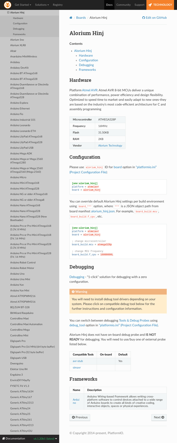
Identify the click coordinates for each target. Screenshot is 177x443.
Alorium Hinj (15, 13)
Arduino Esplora (19, 103)
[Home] (70, 17)
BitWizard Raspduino (21, 313)
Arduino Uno (17, 274)
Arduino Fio (16, 114)
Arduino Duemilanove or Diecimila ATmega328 (29, 96)
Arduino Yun (17, 285)
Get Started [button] (23, 5)
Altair (13, 51)
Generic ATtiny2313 (22, 403)
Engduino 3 (16, 375)
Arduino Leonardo (20, 125)
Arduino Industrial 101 (23, 120)
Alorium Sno (17, 40)
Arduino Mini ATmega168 (24, 183)
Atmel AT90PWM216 (23, 296)
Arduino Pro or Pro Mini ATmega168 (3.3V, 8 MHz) (30, 228)
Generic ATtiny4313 (22, 425)
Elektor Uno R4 (19, 369)
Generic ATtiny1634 (22, 391)
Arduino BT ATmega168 (23, 73)
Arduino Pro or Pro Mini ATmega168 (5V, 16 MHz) (30, 237)
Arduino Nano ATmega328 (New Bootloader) (28, 218)
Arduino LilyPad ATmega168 (26, 136)
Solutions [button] (42, 5)
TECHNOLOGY (160, 5)
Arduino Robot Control (23, 262)
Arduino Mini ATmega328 (24, 188)
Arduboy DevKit (19, 68)
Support (139, 5)
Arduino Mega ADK (21, 153)
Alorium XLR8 (18, 45)
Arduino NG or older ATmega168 (29, 194)
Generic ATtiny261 (21, 420)
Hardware (18, 18)
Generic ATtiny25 (20, 414)
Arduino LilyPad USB (21, 148)
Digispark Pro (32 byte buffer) (27, 352)
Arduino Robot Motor (22, 268)
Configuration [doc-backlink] (84, 157)
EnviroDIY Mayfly (20, 380)
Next (159, 417)
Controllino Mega (20, 330)
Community (123, 5)
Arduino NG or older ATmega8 (27, 200)
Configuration (20, 23)
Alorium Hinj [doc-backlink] (86, 33)
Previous (80, 417)
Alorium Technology (110, 145)
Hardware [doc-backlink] (80, 80)
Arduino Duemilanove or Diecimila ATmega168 (29, 86)
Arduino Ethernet (20, 108)
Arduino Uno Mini (20, 279)
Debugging (18, 29)
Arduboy (15, 62)
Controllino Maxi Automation (26, 324)
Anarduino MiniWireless (23, 56)
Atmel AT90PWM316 (23, 302)
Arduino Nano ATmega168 (25, 205)
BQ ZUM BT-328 (20, 307)
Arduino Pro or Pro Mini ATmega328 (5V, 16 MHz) (30, 255)
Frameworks (19, 34)
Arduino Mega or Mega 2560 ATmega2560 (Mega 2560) (26, 170)
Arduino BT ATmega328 (23, 79)
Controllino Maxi (19, 318)
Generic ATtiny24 (20, 408)
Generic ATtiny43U (21, 431)
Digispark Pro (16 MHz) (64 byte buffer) (32, 347)
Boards (81, 17)
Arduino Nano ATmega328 (25, 211)
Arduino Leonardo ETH (23, 131)
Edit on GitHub (156, 17)
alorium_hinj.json (103, 211)
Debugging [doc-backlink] (81, 267)
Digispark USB (18, 358)
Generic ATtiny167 (21, 397)
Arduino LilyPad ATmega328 (26, 142)
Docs (109, 5)
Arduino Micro (18, 177)
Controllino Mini (19, 335)
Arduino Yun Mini (19, 290)
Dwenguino (16, 363)
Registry (58, 5)
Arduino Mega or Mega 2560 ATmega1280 (26, 161)
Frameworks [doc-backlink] (83, 379)
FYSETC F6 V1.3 (19, 386)
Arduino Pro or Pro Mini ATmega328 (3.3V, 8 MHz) (30, 246)
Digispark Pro (17, 341)
